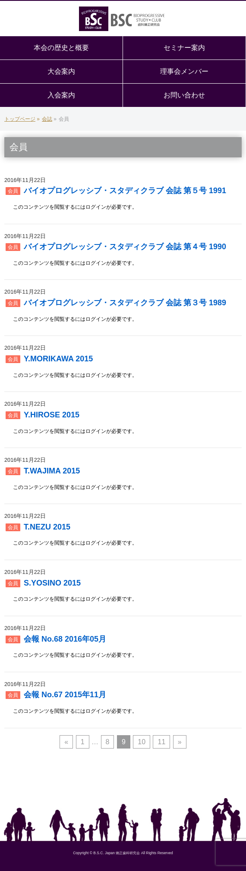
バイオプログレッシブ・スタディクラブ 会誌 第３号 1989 (125, 302)
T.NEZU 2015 (47, 527)
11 (161, 742)
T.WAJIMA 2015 (52, 471)
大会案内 (61, 71)
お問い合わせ (184, 95)
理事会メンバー (184, 71)
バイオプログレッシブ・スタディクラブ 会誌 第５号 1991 (125, 190)
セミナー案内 (184, 47)
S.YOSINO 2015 (52, 583)
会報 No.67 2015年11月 (65, 694)
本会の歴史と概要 (61, 47)
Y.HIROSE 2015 (51, 414)
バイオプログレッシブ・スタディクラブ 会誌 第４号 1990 (125, 246)
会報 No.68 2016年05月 (65, 639)
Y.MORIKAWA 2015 (58, 358)
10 (141, 742)
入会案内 (61, 95)
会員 (13, 191)
